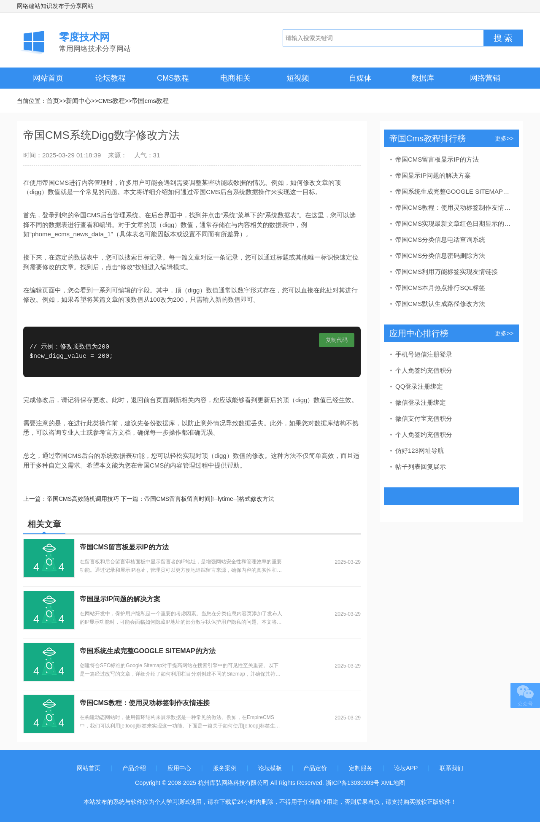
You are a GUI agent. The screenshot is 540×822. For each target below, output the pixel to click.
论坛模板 (270, 768)
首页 (52, 100)
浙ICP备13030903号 (353, 782)
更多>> (504, 138)
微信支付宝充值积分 (423, 418)
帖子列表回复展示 (420, 466)
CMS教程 (173, 78)
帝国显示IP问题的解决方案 (120, 599)
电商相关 (235, 78)
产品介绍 (134, 768)
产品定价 (315, 768)
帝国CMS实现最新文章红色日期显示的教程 (454, 223)
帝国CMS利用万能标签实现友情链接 (446, 271)
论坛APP (406, 768)
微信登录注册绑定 (420, 402)
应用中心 (179, 768)
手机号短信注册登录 (423, 354)
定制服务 (361, 768)
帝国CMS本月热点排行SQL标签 (440, 287)
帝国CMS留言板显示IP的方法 (124, 547)
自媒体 (360, 78)
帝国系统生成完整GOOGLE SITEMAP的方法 (148, 650)
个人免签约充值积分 (423, 370)
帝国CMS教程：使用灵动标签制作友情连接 (145, 702)
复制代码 (337, 340)
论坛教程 (110, 78)
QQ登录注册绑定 (419, 386)
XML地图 (393, 782)
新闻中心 (78, 100)
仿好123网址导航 (419, 450)
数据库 (422, 78)
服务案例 (225, 768)
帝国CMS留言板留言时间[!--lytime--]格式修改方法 (209, 498)
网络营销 (485, 78)
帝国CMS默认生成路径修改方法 (440, 303)
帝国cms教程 (150, 100)
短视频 (297, 78)
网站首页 (48, 78)
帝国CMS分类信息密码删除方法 (440, 255)
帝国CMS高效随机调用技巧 (83, 498)
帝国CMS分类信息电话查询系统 (440, 239)
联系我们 (451, 768)
